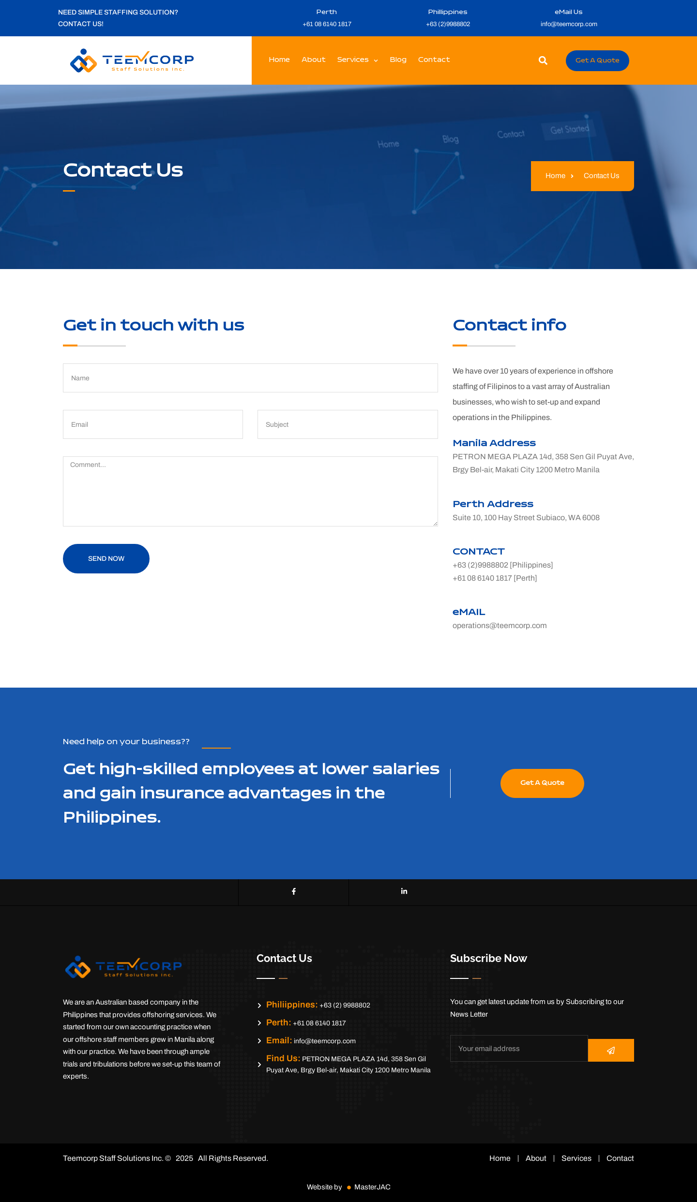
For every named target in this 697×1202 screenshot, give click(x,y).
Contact (434, 60)
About (314, 60)
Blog (398, 60)
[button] (543, 61)
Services (357, 61)
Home (279, 60)
